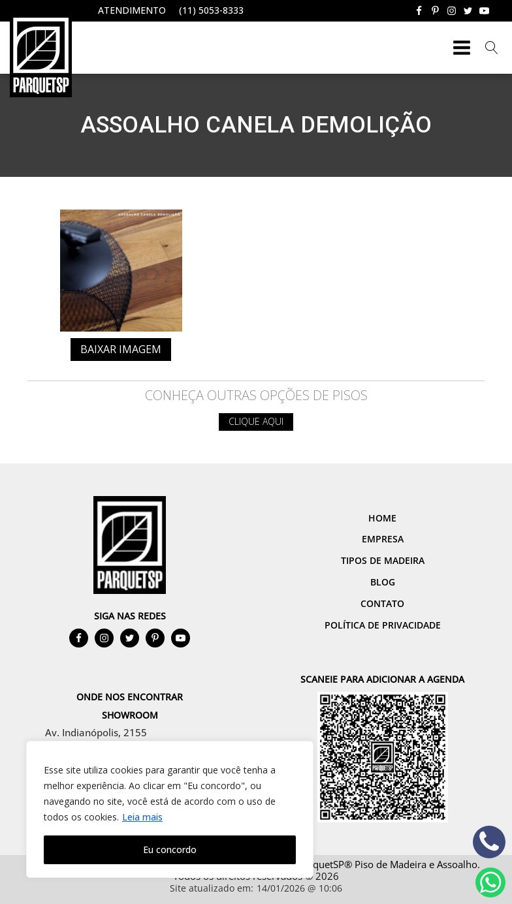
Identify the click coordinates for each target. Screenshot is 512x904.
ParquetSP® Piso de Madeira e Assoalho (387, 864)
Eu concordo (170, 849)
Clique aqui (256, 421)
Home (382, 518)
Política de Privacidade (383, 625)
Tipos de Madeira (382, 560)
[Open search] (491, 47)
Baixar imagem (120, 349)
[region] (169, 809)
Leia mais (142, 817)
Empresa (383, 539)
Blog (382, 582)
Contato (382, 603)
